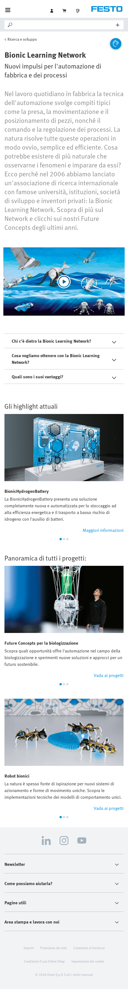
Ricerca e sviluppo (22, 39)
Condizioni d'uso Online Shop (44, 961)
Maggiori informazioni (103, 530)
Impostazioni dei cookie (88, 961)
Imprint (29, 947)
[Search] (65, 24)
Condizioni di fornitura (89, 947)
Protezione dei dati (53, 947)
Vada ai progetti (109, 675)
